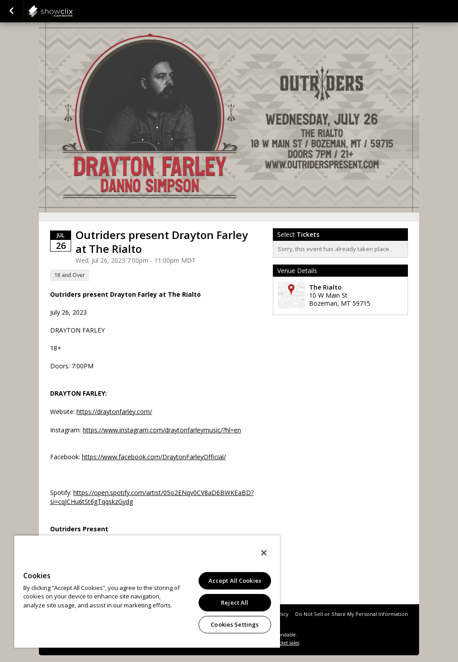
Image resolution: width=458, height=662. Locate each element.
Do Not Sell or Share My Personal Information (351, 614)
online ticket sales (280, 643)
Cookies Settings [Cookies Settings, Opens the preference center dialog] (235, 624)
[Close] (264, 553)
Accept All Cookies (234, 581)
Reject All (234, 602)
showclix (72, 11)
